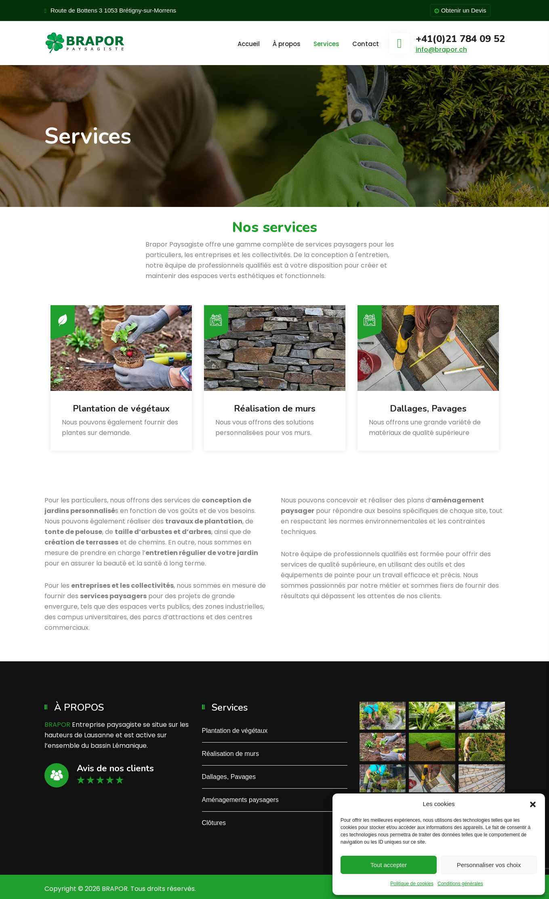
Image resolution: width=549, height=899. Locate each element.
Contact (365, 44)
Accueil (249, 44)
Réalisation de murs (275, 408)
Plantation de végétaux (121, 408)
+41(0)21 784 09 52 (460, 39)
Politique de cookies (411, 883)
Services (326, 44)
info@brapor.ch (441, 49)
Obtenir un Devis (460, 11)
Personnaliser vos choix (489, 864)
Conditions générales (460, 883)
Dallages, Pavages (428, 408)
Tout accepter (388, 864)
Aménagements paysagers (240, 799)
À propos (287, 44)
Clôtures (214, 822)
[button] (533, 804)
